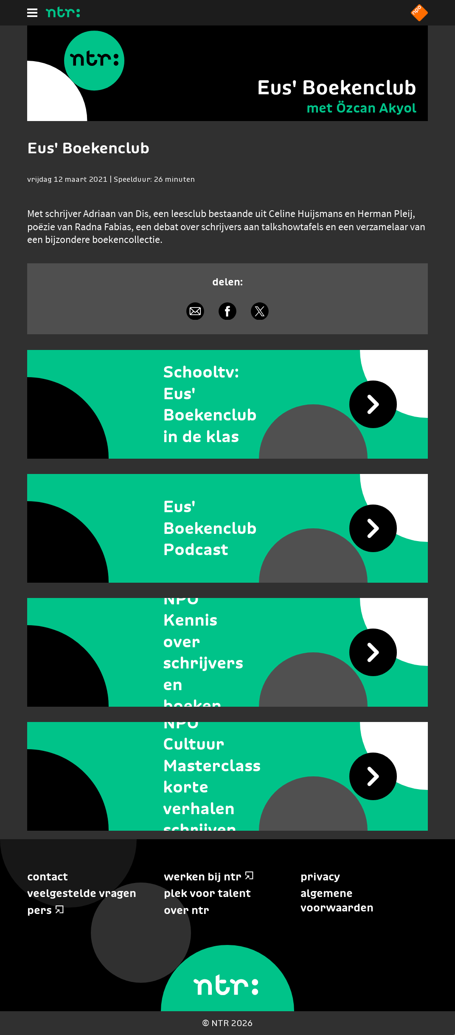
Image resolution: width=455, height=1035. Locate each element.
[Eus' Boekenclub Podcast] (227, 528)
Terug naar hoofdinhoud (454, 1034)
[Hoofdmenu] (32, 12)
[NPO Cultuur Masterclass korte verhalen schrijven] (227, 776)
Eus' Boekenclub (336, 87)
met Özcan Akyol (361, 107)
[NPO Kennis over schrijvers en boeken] (227, 652)
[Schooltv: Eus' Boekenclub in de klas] (227, 404)
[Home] (63, 15)
